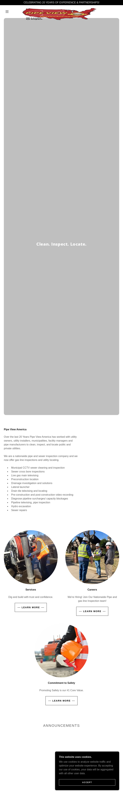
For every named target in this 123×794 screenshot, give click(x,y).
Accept (87, 782)
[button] (7, 11)
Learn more (31, 607)
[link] (59, 9)
